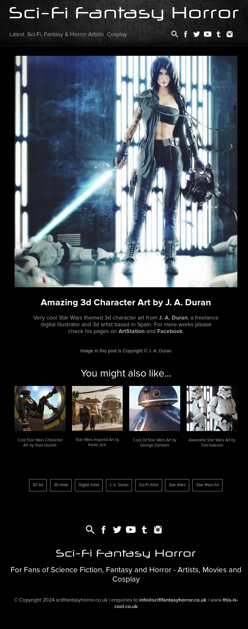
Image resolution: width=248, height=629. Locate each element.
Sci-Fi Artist (149, 485)
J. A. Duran (119, 485)
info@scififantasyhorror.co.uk (173, 600)
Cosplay (117, 34)
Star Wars (177, 485)
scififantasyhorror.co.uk (82, 600)
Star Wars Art (207, 485)
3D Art (38, 485)
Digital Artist (88, 485)
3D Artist (61, 485)
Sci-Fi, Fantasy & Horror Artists (65, 34)
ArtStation (132, 331)
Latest (16, 34)
